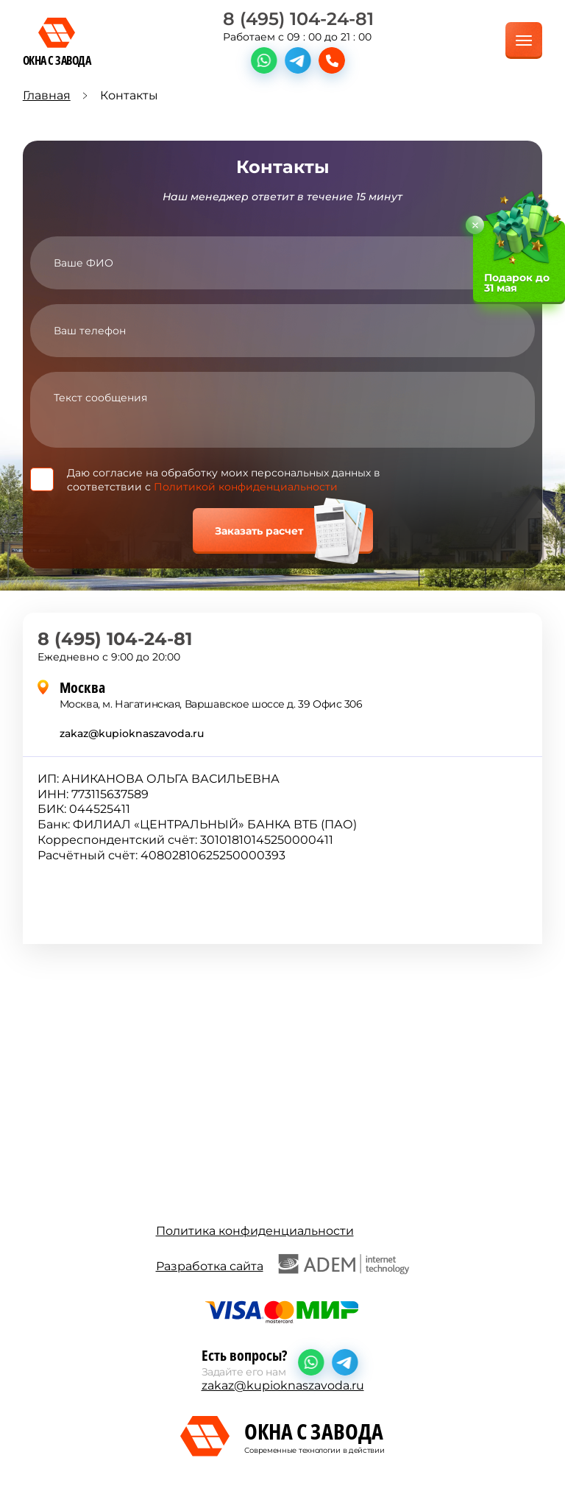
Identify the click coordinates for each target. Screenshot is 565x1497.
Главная (47, 95)
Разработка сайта (283, 1264)
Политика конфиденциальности (255, 1231)
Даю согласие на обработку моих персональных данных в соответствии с (223, 479)
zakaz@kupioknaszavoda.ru (132, 733)
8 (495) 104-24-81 (298, 18)
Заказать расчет (259, 531)
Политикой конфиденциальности (246, 486)
